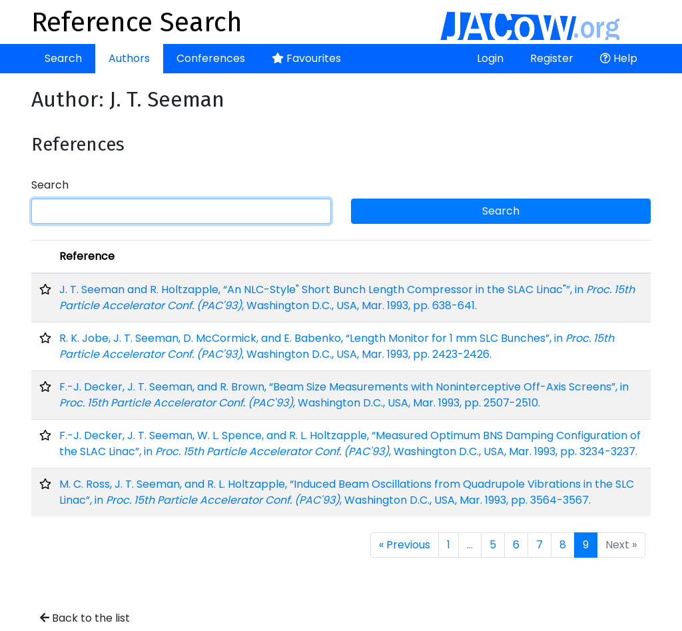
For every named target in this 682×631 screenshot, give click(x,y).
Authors (129, 58)
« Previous (404, 544)
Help (618, 58)
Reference (87, 256)
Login (490, 58)
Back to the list (85, 618)
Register (551, 58)
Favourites (306, 58)
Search (63, 58)
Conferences (210, 58)
